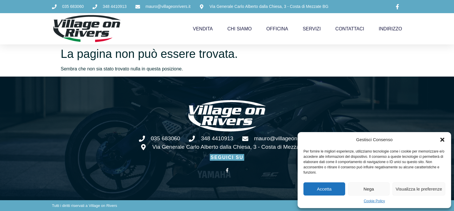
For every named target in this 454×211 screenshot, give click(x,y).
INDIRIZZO (390, 28)
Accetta (324, 188)
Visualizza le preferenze (419, 188)
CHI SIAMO (239, 28)
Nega (369, 188)
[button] (442, 140)
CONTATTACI (349, 28)
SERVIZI (312, 28)
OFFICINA (277, 28)
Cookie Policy (374, 201)
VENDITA (203, 28)
